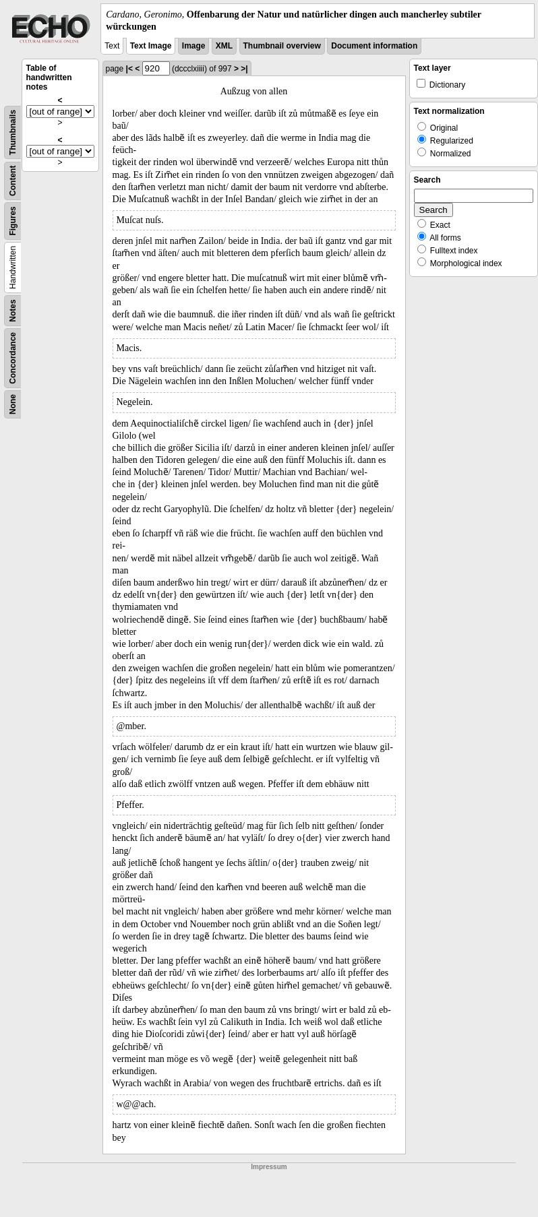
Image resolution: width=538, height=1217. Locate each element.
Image (194, 46)
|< (129, 68)
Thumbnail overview (282, 46)
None (13, 404)
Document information (374, 46)
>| (244, 68)
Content (13, 181)
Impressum (269, 1167)
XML (224, 46)
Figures (13, 221)
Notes (13, 311)
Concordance (13, 358)
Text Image (151, 46)
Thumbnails (13, 132)
